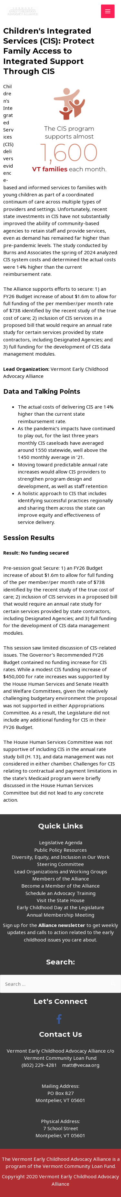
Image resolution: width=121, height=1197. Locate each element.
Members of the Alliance (60, 878)
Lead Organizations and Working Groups (60, 871)
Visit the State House (61, 900)
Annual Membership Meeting (60, 914)
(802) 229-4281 (39, 1065)
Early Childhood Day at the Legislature (60, 907)
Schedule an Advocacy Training (60, 893)
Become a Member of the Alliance (60, 885)
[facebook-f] (60, 1019)
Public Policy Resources (60, 850)
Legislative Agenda (60, 842)
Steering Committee (60, 864)
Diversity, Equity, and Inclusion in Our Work (61, 857)
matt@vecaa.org (80, 1065)
